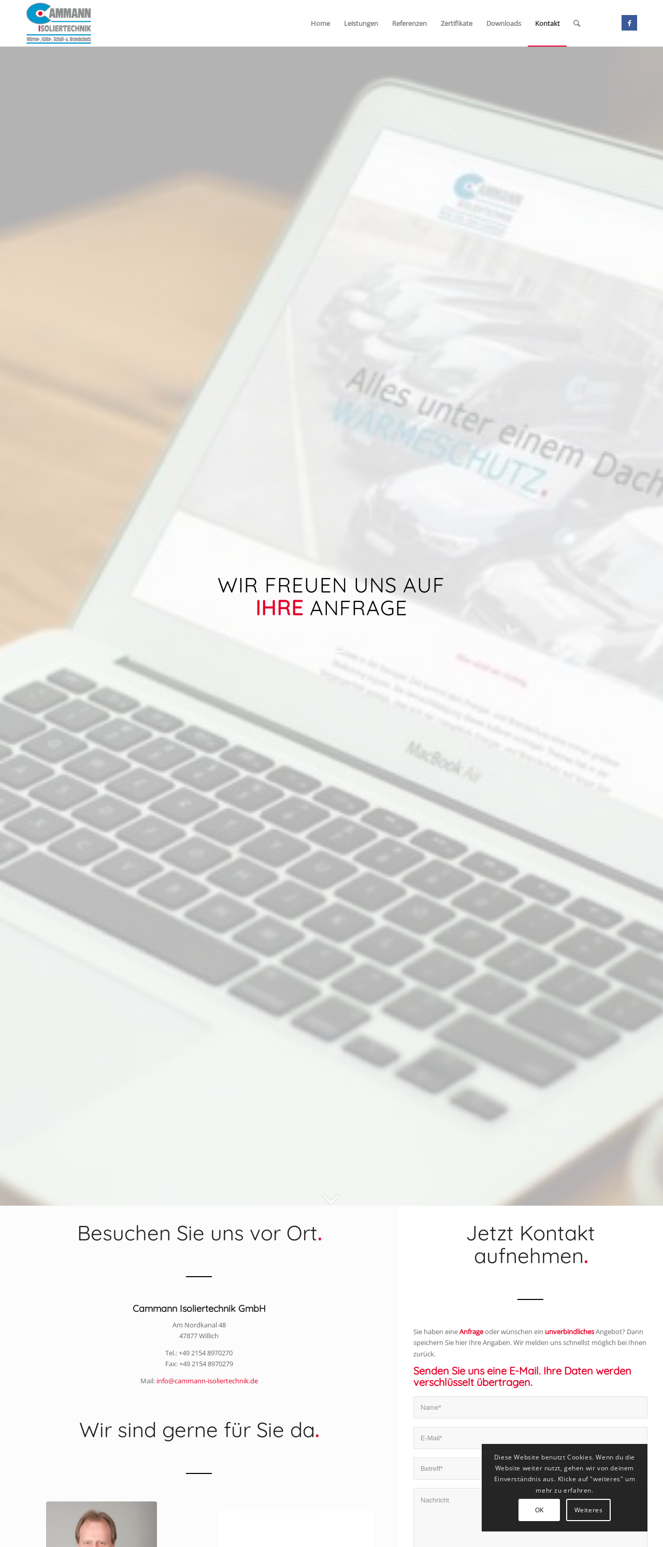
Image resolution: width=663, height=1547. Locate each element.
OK (539, 1510)
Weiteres (588, 1510)
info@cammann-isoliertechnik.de (207, 1380)
